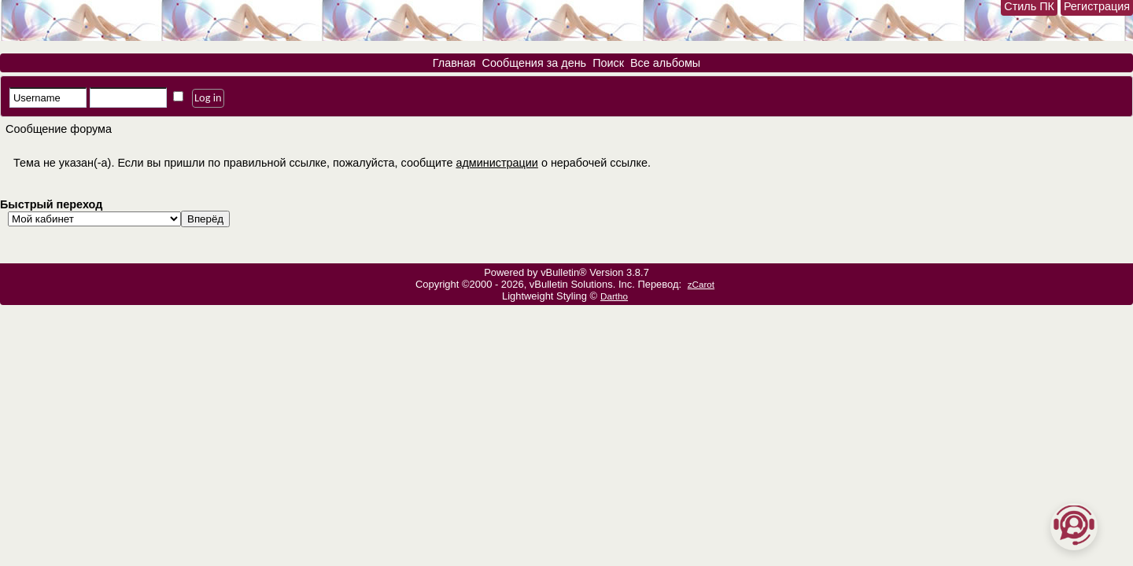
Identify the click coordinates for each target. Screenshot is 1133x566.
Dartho (614, 296)
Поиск (608, 63)
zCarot (701, 284)
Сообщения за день (534, 63)
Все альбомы (665, 63)
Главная (454, 63)
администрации (496, 162)
